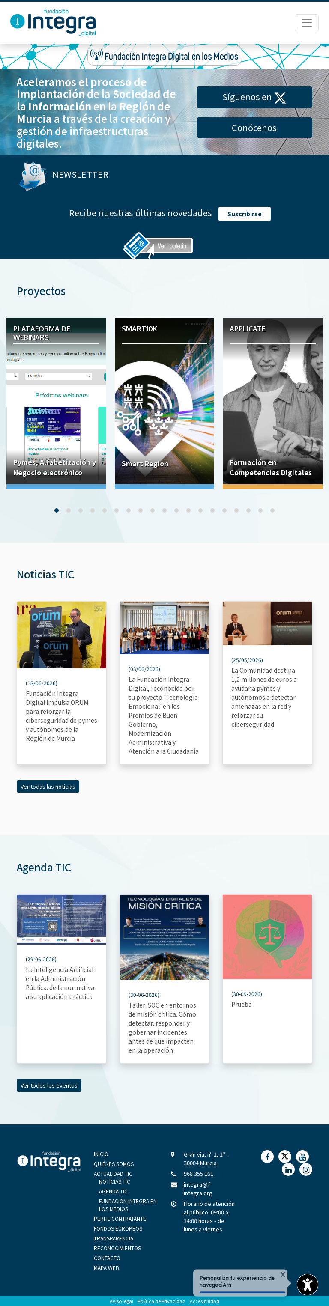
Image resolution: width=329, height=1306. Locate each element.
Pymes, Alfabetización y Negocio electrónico (54, 467)
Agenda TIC (113, 1191)
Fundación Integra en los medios (128, 1204)
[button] (57, 510)
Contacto (107, 1257)
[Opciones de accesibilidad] (307, 1284)
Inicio (101, 1153)
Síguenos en (254, 97)
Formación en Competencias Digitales (271, 467)
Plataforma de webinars (41, 333)
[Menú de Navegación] (307, 22)
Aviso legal (121, 1300)
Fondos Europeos (118, 1228)
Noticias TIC (114, 1181)
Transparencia (113, 1238)
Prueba (241, 1004)
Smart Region (145, 463)
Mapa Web (106, 1267)
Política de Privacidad (161, 1300)
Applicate (248, 329)
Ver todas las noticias (48, 786)
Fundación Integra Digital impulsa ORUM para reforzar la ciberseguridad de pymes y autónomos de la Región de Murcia (61, 715)
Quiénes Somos (114, 1163)
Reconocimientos (117, 1248)
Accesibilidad (204, 1300)
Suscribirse (244, 213)
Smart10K (139, 329)
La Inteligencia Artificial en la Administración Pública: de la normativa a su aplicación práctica (60, 983)
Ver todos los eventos (49, 1085)
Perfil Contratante (120, 1218)
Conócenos (254, 127)
